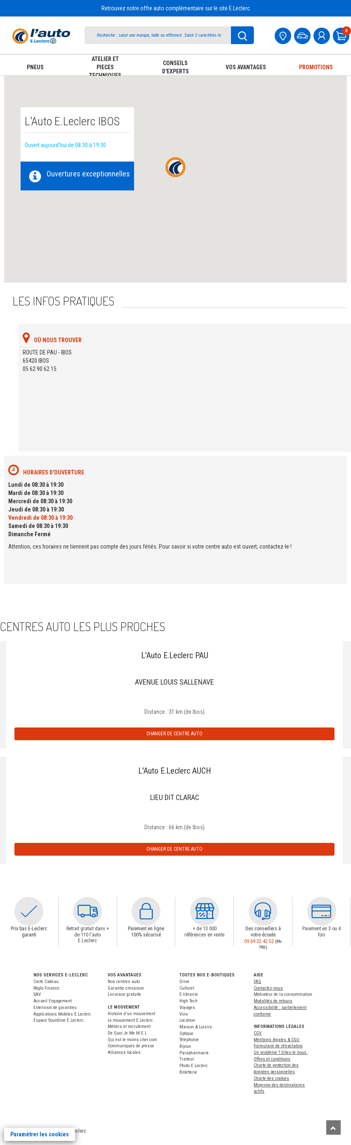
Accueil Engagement (52, 1001)
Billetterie (188, 1072)
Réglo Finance (46, 988)
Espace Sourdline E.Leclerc (58, 1020)
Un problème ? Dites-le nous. (281, 1052)
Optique (186, 1033)
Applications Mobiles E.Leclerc (62, 1014)
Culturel (186, 988)
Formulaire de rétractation (278, 1046)
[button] (28, 911)
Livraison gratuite (124, 994)
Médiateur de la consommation (283, 994)
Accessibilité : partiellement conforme (280, 1011)
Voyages (187, 1007)
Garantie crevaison (126, 988)
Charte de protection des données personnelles (276, 1069)
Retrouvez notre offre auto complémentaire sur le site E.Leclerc (175, 8)
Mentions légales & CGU (276, 1039)
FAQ (257, 981)
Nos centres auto (124, 981)
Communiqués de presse (131, 1046)
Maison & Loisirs (195, 1027)
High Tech (188, 1001)
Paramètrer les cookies (39, 1134)
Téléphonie (189, 1039)
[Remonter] (333, 1127)
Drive (184, 981)
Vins (183, 1014)
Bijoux (185, 1046)
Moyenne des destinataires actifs (279, 1088)
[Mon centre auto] (284, 35)
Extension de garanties (55, 1007)
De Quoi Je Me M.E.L (127, 1033)
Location (187, 1020)
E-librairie (188, 994)
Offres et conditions (272, 1059)
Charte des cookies (271, 1078)
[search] (161, 35)
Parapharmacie (194, 1053)
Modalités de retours (273, 1001)
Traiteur (186, 1059)
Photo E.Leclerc (193, 1065)
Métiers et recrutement (129, 1026)
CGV (257, 1033)
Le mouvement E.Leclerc (130, 1020)
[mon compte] (322, 35)
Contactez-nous (268, 988)
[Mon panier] (342, 35)
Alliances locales (124, 1052)
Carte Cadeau (46, 981)
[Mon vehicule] (303, 35)
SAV (37, 994)
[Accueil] (41, 36)
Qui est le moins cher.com (132, 1039)
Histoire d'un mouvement (131, 1013)
